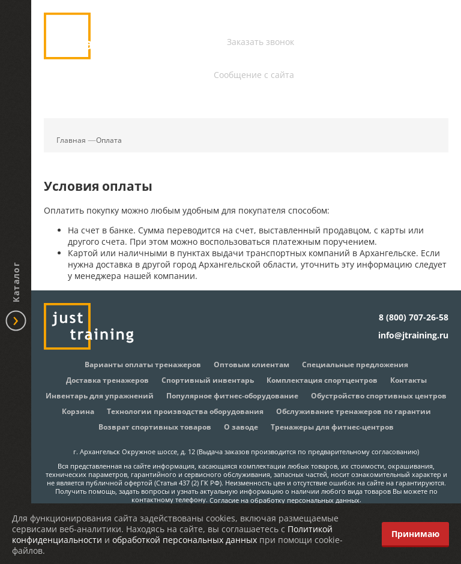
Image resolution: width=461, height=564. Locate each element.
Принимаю (415, 533)
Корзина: (425, 81)
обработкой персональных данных (184, 539)
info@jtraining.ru (259, 59)
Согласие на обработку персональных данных (284, 500)
